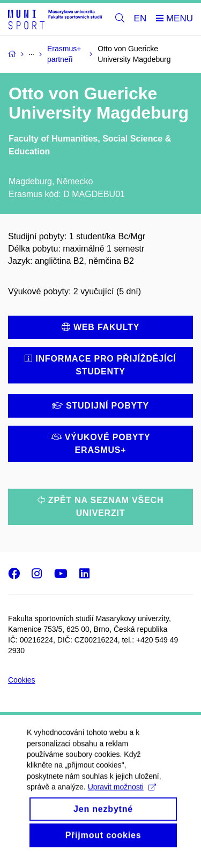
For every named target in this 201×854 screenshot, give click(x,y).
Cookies (21, 680)
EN (140, 18)
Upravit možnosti (122, 800)
